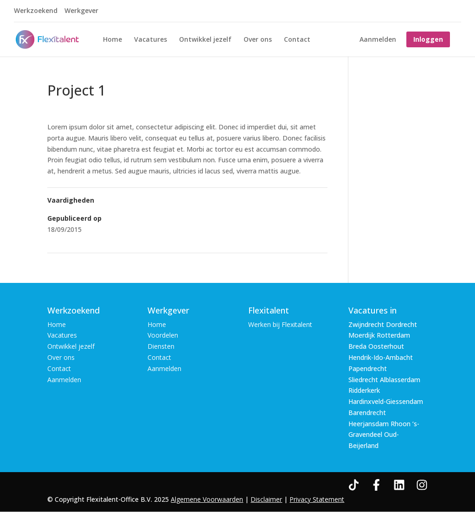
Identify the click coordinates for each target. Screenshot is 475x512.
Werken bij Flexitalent (280, 324)
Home (112, 40)
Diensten (161, 346)
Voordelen (163, 335)
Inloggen (428, 39)
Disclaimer (266, 499)
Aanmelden (377, 40)
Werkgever (81, 11)
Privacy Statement (316, 499)
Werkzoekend (36, 11)
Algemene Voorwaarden (207, 499)
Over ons (258, 40)
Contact (297, 40)
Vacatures (150, 40)
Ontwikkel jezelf (205, 40)
